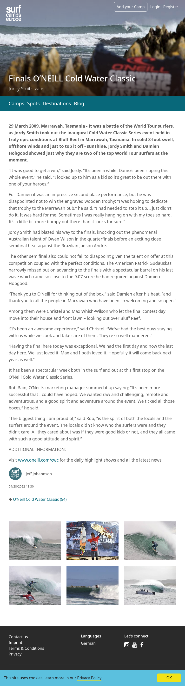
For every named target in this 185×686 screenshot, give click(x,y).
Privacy (15, 654)
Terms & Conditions (26, 648)
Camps (16, 103)
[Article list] (13, 13)
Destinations (57, 103)
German (88, 643)
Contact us (18, 636)
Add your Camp (131, 6)
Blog (79, 103)
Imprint (15, 642)
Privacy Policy (89, 677)
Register (170, 6)
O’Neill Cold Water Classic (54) (39, 499)
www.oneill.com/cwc (38, 460)
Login (155, 6)
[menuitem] (100, 643)
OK (169, 677)
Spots (33, 103)
